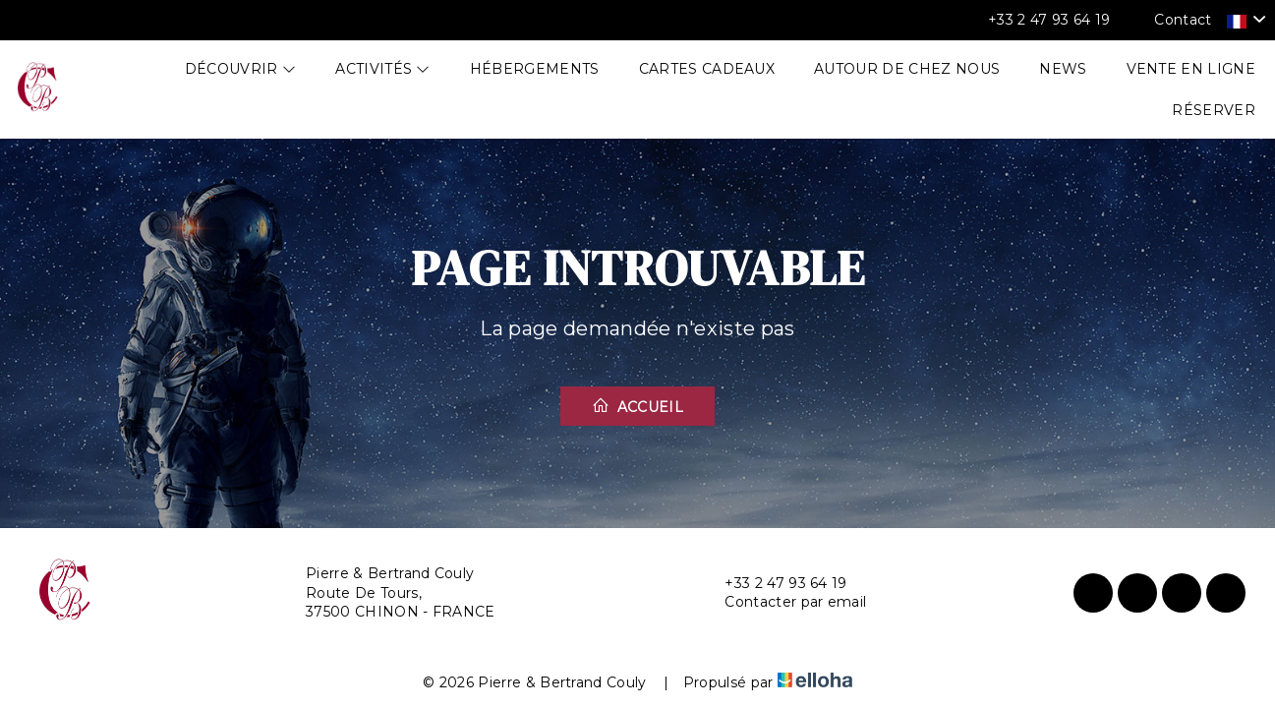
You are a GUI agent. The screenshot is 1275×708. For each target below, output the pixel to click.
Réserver (1213, 110)
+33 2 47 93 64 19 (774, 583)
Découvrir (241, 69)
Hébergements (535, 69)
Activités (383, 69)
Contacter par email (784, 602)
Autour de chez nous (907, 69)
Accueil (637, 406)
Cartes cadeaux (707, 69)
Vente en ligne (1191, 69)
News (1062, 69)
